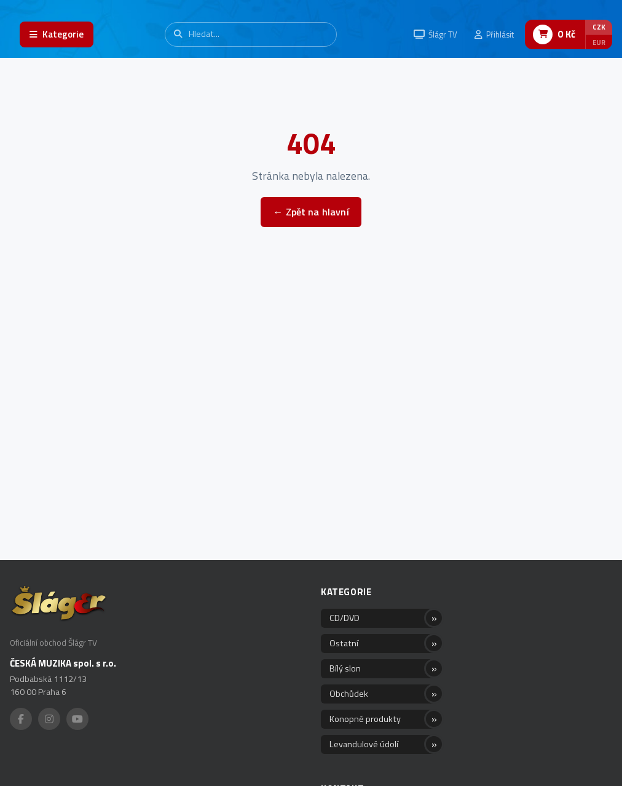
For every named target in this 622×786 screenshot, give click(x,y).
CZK (598, 27)
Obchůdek (348, 693)
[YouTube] (77, 719)
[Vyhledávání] (250, 34)
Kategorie (346, 592)
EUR (598, 42)
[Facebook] (21, 719)
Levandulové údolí (363, 744)
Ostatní (343, 643)
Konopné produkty (365, 719)
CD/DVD (344, 618)
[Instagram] (49, 719)
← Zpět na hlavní (311, 211)
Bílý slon (345, 668)
